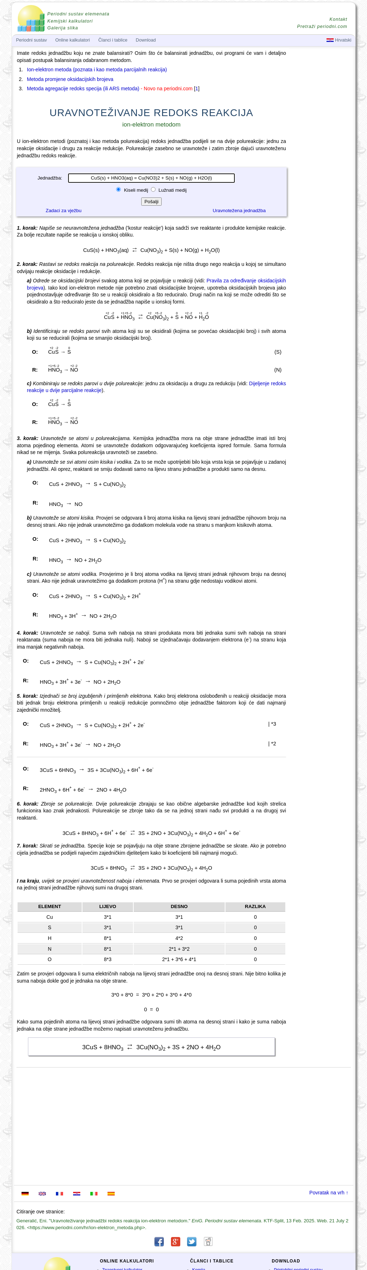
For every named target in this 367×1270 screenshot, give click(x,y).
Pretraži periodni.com (322, 26)
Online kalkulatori (72, 40)
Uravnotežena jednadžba (239, 210)
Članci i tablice (112, 40)
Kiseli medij (136, 190)
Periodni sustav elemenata (78, 13)
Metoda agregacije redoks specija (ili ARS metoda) (83, 88)
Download (146, 40)
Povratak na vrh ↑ (328, 1192)
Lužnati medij (172, 190)
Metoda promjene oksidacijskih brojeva (70, 79)
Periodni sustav (31, 40)
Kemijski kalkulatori (70, 21)
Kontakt (338, 19)
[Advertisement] (321, 247)
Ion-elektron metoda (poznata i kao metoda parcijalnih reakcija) (97, 69)
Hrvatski (339, 40)
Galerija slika (62, 27)
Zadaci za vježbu (64, 210)
